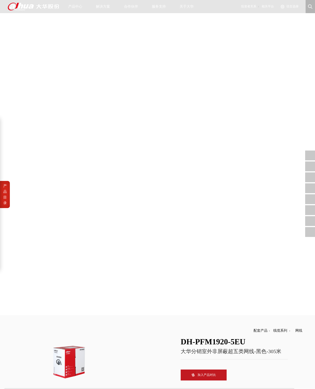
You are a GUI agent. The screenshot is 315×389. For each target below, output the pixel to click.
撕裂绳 (27, 176)
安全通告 (162, 342)
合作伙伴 (132, 6)
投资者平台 (115, 353)
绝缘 (25, 168)
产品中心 (77, 6)
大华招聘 (90, 348)
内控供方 (138, 353)
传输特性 (29, 210)
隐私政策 (32, 378)
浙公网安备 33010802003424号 (82, 373)
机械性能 (29, 219)
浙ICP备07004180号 (43, 373)
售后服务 (162, 348)
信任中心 (162, 337)
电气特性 (29, 202)
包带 (25, 185)
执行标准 (29, 236)
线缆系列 (279, 21)
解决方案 (104, 6)
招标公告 (138, 348)
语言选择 (292, 6)
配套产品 (261, 21)
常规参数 (29, 227)
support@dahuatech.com (195, 342)
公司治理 (114, 342)
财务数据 (114, 348)
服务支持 (160, 6)
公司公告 (114, 337)
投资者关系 (248, 6)
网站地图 (46, 378)
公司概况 (90, 337)
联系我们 (90, 353)
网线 (297, 21)
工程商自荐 (139, 342)
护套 (25, 193)
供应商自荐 (139, 337)
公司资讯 (90, 342)
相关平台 (268, 6)
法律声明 (18, 378)
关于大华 (188, 6)
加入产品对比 (207, 65)
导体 (25, 159)
